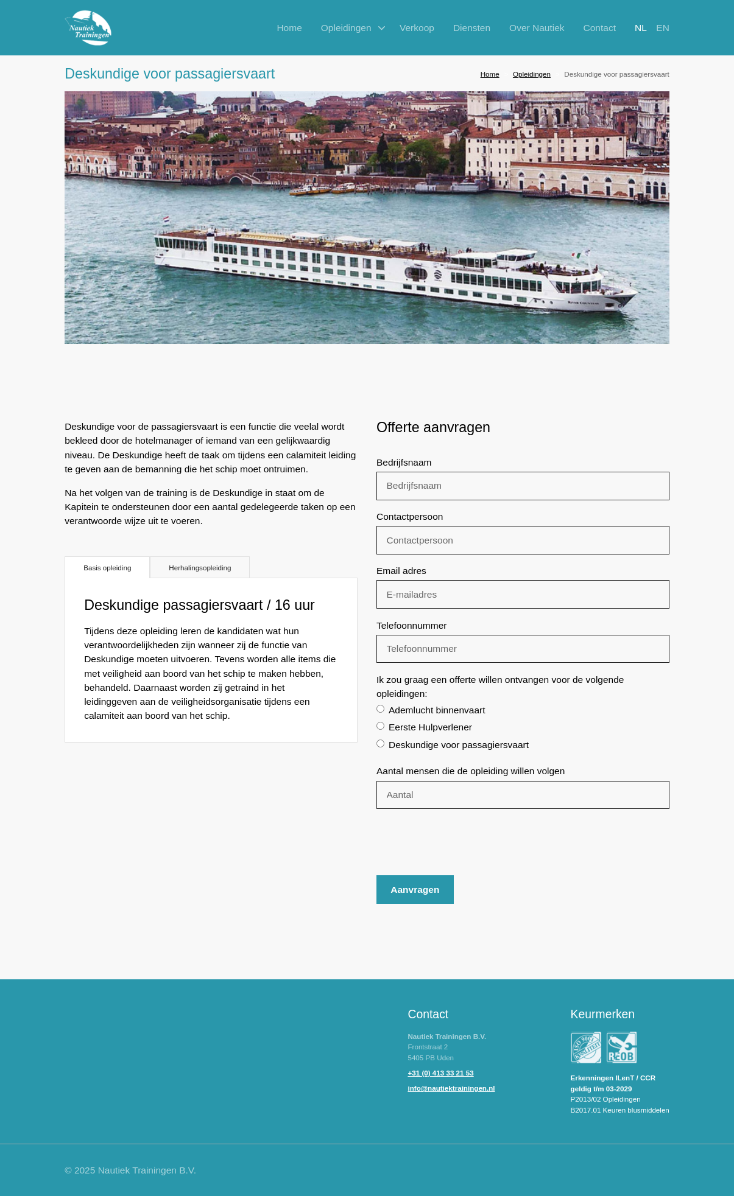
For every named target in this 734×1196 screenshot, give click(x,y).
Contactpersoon (409, 516)
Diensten (471, 28)
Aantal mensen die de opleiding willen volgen (470, 771)
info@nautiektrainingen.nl (451, 1088)
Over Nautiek (536, 28)
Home (289, 28)
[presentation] (469, 842)
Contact (600, 28)
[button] (350, 27)
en (662, 28)
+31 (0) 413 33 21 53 (440, 1073)
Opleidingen (532, 74)
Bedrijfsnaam (403, 462)
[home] (88, 28)
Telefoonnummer (411, 625)
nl (641, 28)
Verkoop (417, 28)
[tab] (107, 567)
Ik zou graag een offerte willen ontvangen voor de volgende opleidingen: (500, 686)
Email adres (401, 570)
